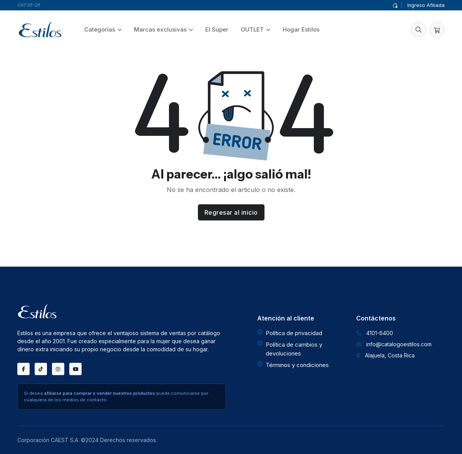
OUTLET (252, 29)
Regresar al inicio (231, 212)
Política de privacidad (294, 333)
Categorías (99, 29)
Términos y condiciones (297, 365)
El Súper (216, 29)
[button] (418, 29)
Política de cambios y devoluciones (294, 349)
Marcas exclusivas (160, 29)
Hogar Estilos (301, 29)
